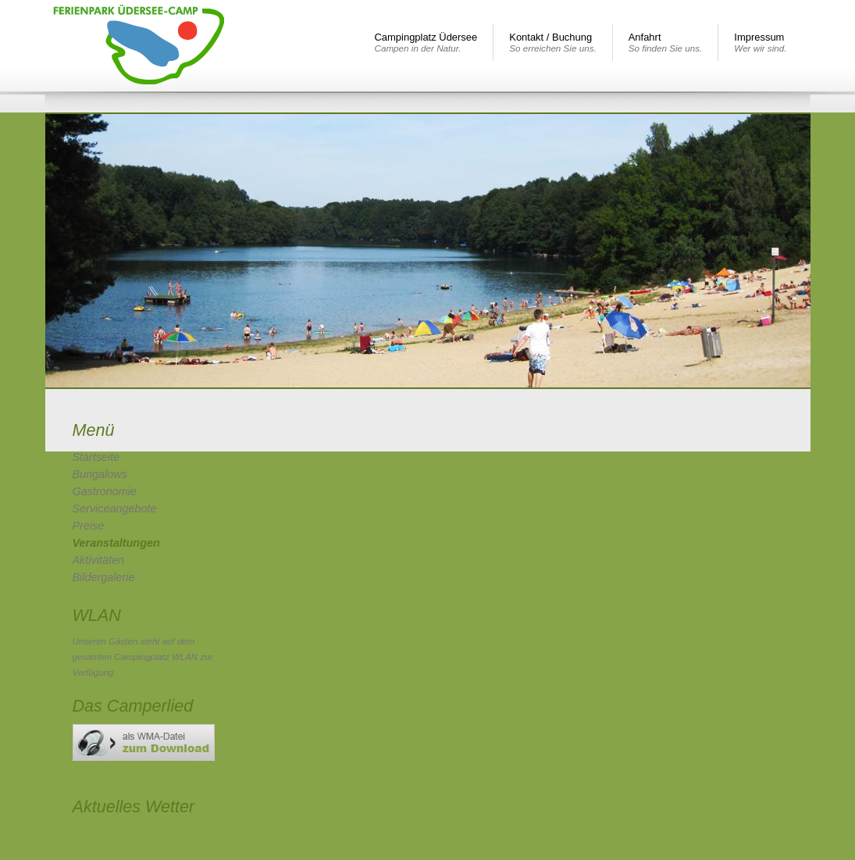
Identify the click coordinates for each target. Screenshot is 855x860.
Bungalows (100, 474)
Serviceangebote (115, 508)
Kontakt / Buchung (552, 42)
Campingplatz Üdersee (426, 42)
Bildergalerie (104, 577)
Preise (89, 525)
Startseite (96, 457)
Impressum (760, 42)
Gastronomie (105, 491)
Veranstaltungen (116, 543)
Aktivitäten (98, 560)
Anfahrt (666, 42)
